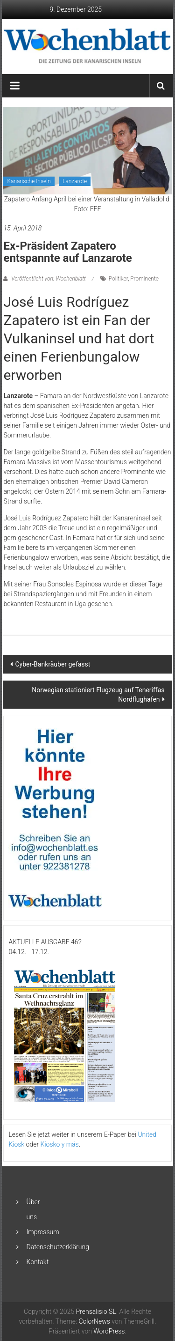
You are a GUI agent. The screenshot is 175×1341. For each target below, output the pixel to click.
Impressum (43, 1232)
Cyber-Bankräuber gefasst (52, 664)
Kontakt (38, 1262)
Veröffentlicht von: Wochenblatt (48, 278)
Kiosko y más (60, 1144)
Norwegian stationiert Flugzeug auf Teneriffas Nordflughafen (98, 694)
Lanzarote (75, 181)
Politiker (118, 278)
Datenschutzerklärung (58, 1247)
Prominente (144, 278)
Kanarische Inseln (28, 181)
